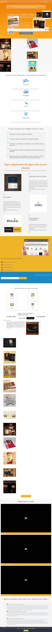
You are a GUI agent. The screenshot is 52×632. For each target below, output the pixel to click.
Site (25, 1)
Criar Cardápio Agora (26, 33)
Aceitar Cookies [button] (30, 318)
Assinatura (34, 1)
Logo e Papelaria (12, 1)
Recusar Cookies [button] (22, 318)
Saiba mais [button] (31, 314)
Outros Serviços (29, 1)
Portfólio (38, 1)
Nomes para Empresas (19, 1)
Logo (8, 1)
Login (42, 1)
